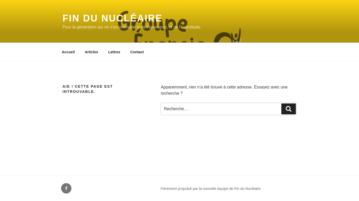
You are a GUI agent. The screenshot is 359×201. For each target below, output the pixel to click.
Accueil (68, 52)
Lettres (114, 52)
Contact (137, 52)
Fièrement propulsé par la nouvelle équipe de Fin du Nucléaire (210, 189)
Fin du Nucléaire (113, 18)
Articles (91, 52)
